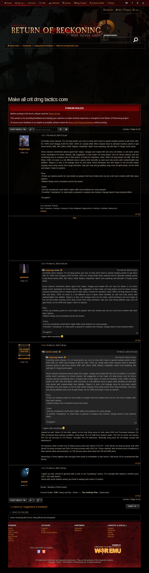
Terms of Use (54, 114)
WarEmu (77, 530)
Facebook (111, 530)
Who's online (13, 532)
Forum (33, 3)
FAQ (119, 10)
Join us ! (20, 3)
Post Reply (16, 129)
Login (43, 530)
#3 (44, 345)
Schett (24, 482)
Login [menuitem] (137, 10)
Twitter (110, 532)
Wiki (44, 3)
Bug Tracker (81, 3)
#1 (44, 135)
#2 (44, 264)
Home (9, 3)
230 (26, 152)
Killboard (55, 3)
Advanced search (110, 35)
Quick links (109, 10)
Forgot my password (49, 532)
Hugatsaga (24, 149)
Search (136, 40)
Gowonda (78, 528)
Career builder (98, 3)
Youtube (43, 211)
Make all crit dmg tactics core (67, 45)
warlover (24, 277)
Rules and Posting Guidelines (81, 122)
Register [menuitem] (128, 10)
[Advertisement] (74, 70)
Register (44, 528)
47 (27, 485)
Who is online (20, 512)
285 (26, 362)
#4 (44, 468)
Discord (111, 537)
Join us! (11, 541)
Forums (11, 530)
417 (26, 281)
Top (138, 214)
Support (111, 528)
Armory (68, 3)
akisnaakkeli (24, 358)
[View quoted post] (61, 270)
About (111, 3)
